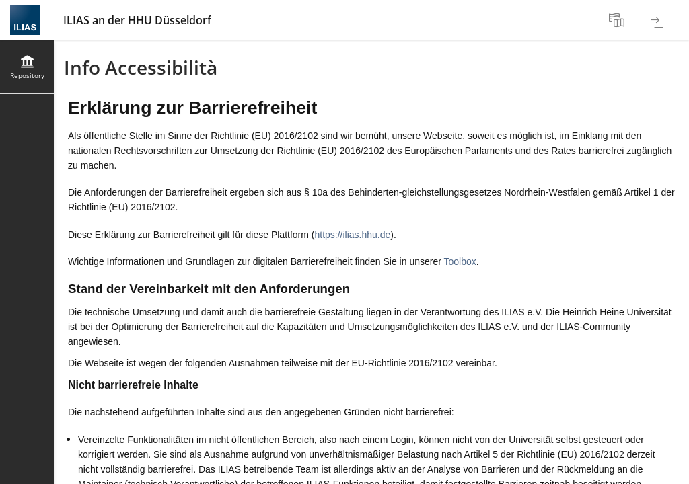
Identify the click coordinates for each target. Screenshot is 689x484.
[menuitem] (618, 20)
